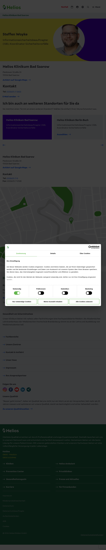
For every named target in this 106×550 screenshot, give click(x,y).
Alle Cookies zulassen (84, 302)
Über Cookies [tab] (85, 253)
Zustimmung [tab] (21, 253)
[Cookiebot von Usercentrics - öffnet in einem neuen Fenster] (90, 247)
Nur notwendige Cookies (21, 302)
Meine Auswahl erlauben (53, 302)
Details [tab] (53, 253)
